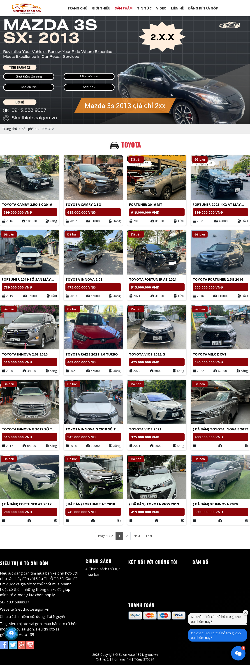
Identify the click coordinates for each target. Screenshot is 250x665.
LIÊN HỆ (177, 8)
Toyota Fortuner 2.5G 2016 (218, 279)
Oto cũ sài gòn (21, 629)
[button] (238, 653)
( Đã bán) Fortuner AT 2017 (26, 504)
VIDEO (161, 8)
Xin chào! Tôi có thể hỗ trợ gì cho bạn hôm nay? (216, 635)
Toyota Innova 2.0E (83, 279)
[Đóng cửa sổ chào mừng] (245, 612)
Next (136, 536)
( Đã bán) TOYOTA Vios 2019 (154, 504)
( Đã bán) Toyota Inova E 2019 (220, 429)
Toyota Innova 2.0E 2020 (25, 354)
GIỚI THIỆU (101, 8)
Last (149, 536)
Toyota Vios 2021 (145, 429)
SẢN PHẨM (124, 8)
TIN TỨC (144, 8)
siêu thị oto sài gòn (25, 623)
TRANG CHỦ (77, 8)
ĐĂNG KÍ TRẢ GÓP (203, 8)
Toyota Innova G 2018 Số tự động (92, 429)
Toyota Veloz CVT (210, 354)
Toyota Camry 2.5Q (83, 204)
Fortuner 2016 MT (145, 204)
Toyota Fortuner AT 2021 (153, 279)
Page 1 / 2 (105, 536)
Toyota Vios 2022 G (147, 354)
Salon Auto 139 (21, 634)
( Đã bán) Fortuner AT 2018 (90, 504)
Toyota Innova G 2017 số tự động (28, 429)
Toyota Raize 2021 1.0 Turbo (91, 354)
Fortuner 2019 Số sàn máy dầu (26, 279)
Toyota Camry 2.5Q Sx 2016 (27, 204)
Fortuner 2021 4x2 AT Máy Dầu (217, 204)
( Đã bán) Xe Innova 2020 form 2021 (215, 504)
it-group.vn (150, 654)
